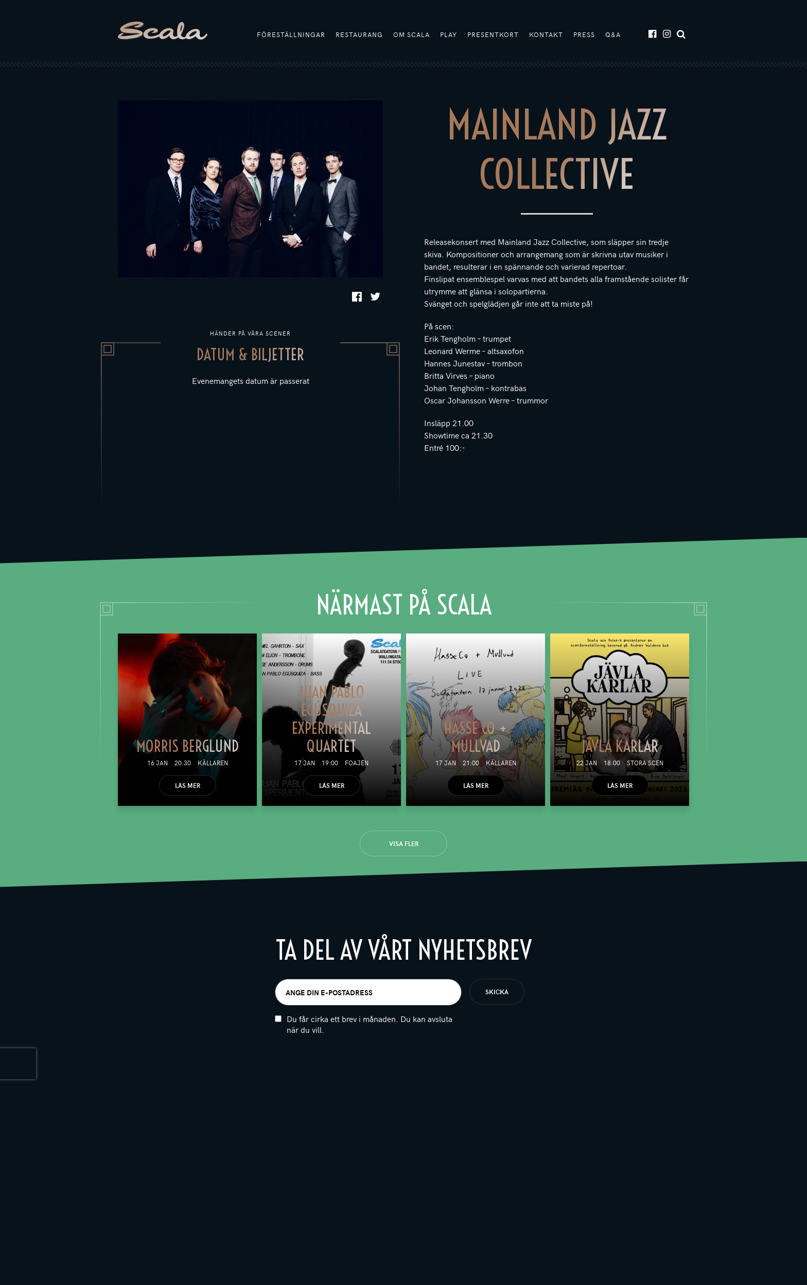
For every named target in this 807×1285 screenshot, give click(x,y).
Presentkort (493, 34)
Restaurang (359, 34)
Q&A (613, 34)
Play (448, 34)
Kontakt (546, 34)
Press (584, 34)
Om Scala (411, 34)
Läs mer (187, 785)
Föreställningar (291, 34)
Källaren (213, 763)
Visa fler (403, 843)
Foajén (357, 763)
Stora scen (645, 763)
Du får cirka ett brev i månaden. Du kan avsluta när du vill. (369, 1037)
